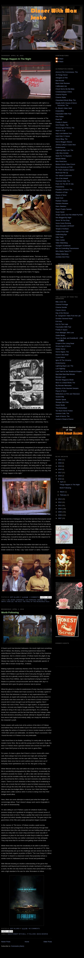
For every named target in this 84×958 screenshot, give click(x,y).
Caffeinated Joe (61, 86)
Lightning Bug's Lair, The (64, 150)
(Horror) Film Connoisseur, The (67, 72)
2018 (60, 469)
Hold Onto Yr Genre (63, 136)
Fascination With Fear (63, 114)
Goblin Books (60, 335)
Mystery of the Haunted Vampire (67, 388)
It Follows (31, 934)
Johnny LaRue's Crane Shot (66, 145)
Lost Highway (60, 369)
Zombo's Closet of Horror (65, 419)
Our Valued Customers (64, 175)
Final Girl (59, 119)
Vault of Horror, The (62, 416)
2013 (60, 499)
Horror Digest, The (62, 352)
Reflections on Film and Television (68, 394)
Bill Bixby (11, 600)
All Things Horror (62, 75)
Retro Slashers (61, 206)
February (63, 495)
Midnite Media (61, 159)
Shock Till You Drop (63, 220)
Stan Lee (10, 601)
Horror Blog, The (61, 139)
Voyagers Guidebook (63, 246)
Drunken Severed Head (64, 318)
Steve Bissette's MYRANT (65, 226)
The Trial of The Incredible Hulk (36, 601)
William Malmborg (62, 254)
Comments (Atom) (17, 946)
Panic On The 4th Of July (65, 184)
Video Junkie (60, 240)
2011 (60, 505)
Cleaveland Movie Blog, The (66, 100)
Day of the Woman (62, 313)
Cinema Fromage (62, 304)
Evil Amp (59, 321)
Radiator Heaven (62, 201)
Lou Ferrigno (30, 600)
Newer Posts (5, 942)
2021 (60, 460)
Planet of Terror (61, 195)
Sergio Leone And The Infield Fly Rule (69, 215)
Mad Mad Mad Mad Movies (65, 374)
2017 (60, 472)
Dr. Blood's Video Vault (64, 108)
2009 (60, 512)
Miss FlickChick (61, 161)
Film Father (60, 116)
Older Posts (47, 942)
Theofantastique (61, 408)
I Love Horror (60, 357)
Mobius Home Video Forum (65, 164)
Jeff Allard (59, 59)
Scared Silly (60, 397)
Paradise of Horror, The (64, 189)
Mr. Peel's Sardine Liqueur (65, 170)
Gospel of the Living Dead (65, 343)
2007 (60, 518)
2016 (60, 476)
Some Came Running (63, 223)
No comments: (34, 928)
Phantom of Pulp (61, 192)
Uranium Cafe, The (62, 413)
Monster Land (60, 377)
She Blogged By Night (63, 217)
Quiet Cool (59, 198)
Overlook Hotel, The (63, 181)
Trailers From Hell (62, 232)
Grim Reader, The (62, 125)
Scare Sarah (60, 212)
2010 (60, 509)
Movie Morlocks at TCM (64, 167)
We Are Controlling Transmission (67, 248)
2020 (60, 463)
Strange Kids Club (62, 402)
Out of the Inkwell (62, 178)
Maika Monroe (42, 934)
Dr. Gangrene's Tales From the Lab (68, 316)
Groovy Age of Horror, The (65, 128)
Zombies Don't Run (62, 257)
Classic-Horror (61, 310)
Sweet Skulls (60, 405)
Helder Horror (60, 349)
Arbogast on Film (62, 78)
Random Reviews (62, 203)
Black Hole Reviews (63, 83)
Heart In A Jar (60, 131)
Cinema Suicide (61, 307)
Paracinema (60, 187)
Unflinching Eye (61, 234)
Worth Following (10, 612)
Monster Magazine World (64, 380)
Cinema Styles (61, 97)
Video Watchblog (62, 243)
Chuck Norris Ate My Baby (65, 89)
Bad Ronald (60, 80)
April (62, 482)
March (62, 492)
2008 (60, 515)
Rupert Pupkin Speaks (64, 209)
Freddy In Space (61, 122)
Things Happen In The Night (16, 59)
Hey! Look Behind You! (64, 133)
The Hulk (18, 601)
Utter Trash (59, 237)
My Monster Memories (64, 385)
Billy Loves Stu (61, 302)
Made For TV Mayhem (64, 156)
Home (27, 942)
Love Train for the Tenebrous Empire (69, 371)
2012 (60, 502)
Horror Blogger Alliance (64, 142)
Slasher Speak (61, 399)
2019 (60, 466)
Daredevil (20, 600)
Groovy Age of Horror (63, 346)
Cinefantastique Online (64, 92)
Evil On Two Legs (62, 324)
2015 (60, 479)
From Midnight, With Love (65, 333)
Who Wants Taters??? (63, 251)
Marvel (40, 600)
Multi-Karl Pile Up (62, 173)
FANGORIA (60, 111)
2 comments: (34, 597)
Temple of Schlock (62, 229)
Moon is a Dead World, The (65, 383)
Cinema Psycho (61, 94)
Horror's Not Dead (62, 355)
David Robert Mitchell (17, 934)
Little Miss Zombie (62, 153)
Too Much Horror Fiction (64, 411)
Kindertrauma (60, 147)
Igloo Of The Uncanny (63, 360)
